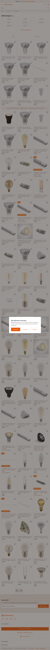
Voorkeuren (25, 329)
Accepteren (15, 329)
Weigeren (35, 329)
